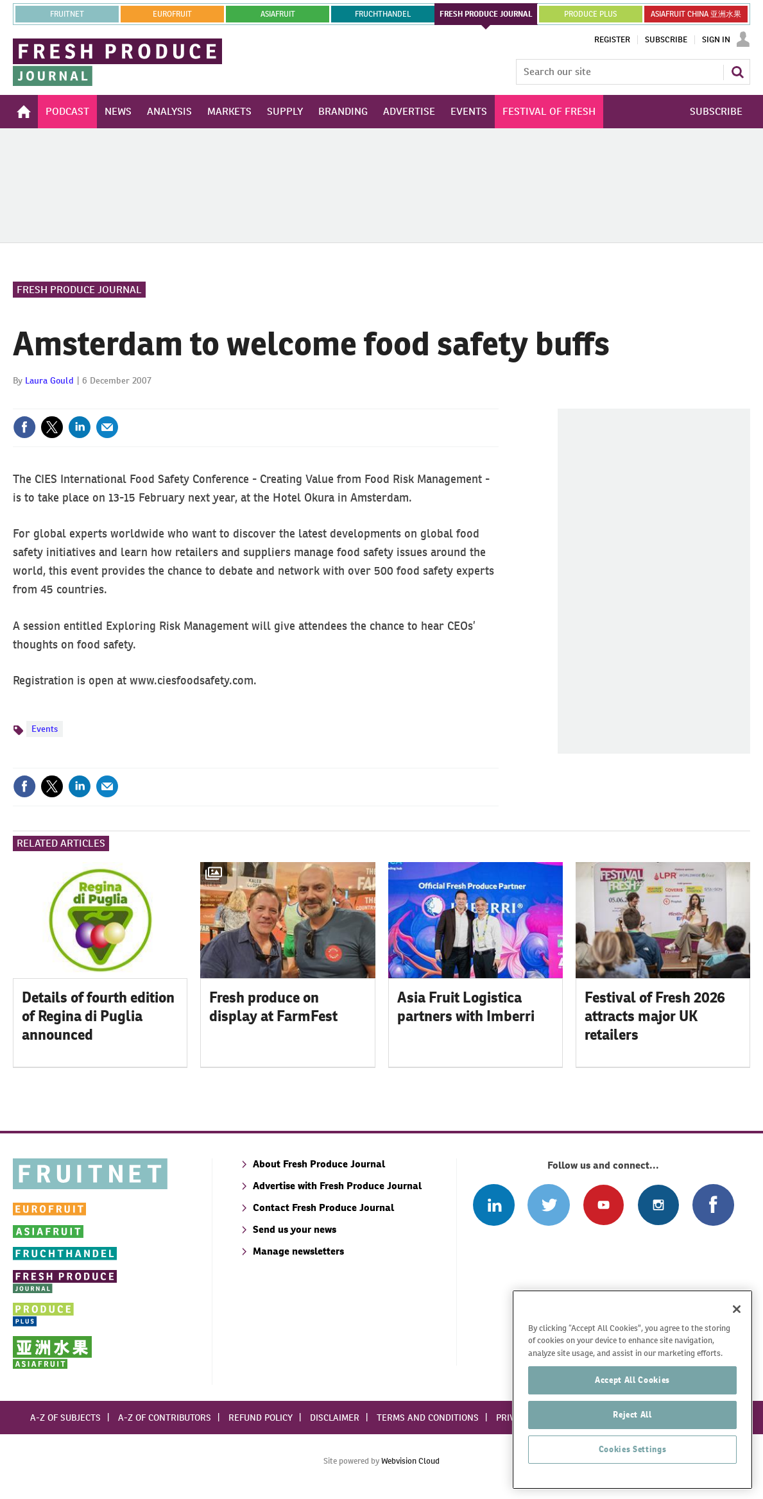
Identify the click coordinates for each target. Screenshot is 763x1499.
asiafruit (278, 14)
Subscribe (666, 39)
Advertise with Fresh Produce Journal (337, 1185)
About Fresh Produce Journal (319, 1164)
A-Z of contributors (164, 1417)
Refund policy (260, 1417)
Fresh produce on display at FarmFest (273, 1007)
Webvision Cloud (410, 1460)
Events (44, 728)
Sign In (716, 39)
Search (737, 72)
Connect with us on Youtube (603, 1205)
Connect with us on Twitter (548, 1205)
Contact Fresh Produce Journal (323, 1207)
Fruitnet (67, 14)
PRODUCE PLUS (590, 14)
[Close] (737, 1348)
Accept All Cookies (632, 1418)
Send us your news (294, 1229)
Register (612, 39)
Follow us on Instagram (658, 1205)
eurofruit (172, 14)
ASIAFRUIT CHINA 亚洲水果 (696, 14)
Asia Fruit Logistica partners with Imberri (466, 1007)
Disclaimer (334, 1417)
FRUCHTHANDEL (383, 14)
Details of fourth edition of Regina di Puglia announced (98, 1016)
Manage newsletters (298, 1251)
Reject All (632, 1453)
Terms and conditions (428, 1417)
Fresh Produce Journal (79, 289)
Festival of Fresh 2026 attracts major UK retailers (655, 1016)
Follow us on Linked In (494, 1205)
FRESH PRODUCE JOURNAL (486, 14)
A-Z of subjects (65, 1417)
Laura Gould (49, 380)
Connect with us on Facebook (713, 1205)
